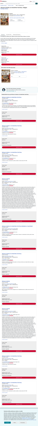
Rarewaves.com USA (6, 314)
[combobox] (20, 3)
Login (33, 1)
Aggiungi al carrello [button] (19, 54)
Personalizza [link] (23, 422)
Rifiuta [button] (15, 422)
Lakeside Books (5, 103)
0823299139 (16, 71)
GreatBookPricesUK (6, 361)
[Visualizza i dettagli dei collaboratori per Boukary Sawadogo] (4, 8)
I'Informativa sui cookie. (25, 418)
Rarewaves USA (5, 184)
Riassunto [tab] (3, 34)
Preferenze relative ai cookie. (26, 417)
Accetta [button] (7, 422)
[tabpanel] (18, 40)
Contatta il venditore (5, 109)
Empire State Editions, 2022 (19, 72)
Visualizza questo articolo (4, 48)
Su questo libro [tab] (8, 34)
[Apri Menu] (2, 3)
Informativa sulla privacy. (32, 419)
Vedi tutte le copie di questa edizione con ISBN (17, 17)
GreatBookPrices (6, 131)
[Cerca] (36, 3)
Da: (13, 20)
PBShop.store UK (6, 287)
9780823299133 (24, 71)
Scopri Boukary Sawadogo (11, 91)
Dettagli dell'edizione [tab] (16, 34)
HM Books (4, 259)
